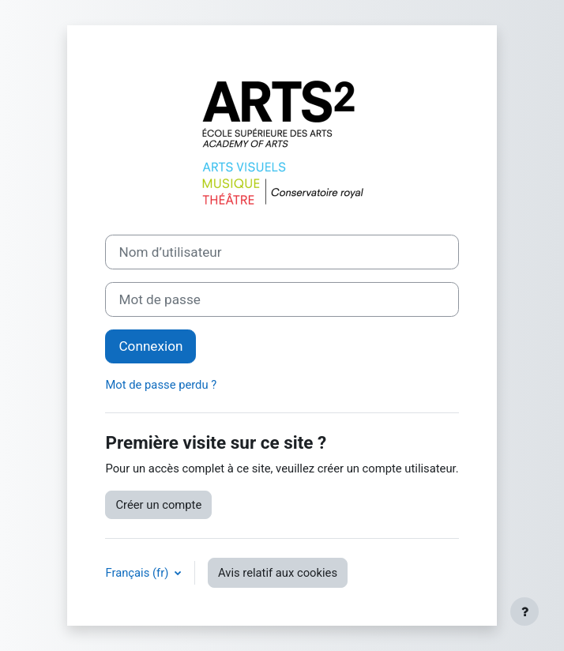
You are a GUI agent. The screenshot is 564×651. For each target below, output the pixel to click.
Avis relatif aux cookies (277, 573)
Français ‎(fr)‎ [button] (138, 573)
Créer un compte (158, 505)
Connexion (150, 346)
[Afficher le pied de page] (524, 611)
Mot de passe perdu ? (160, 385)
